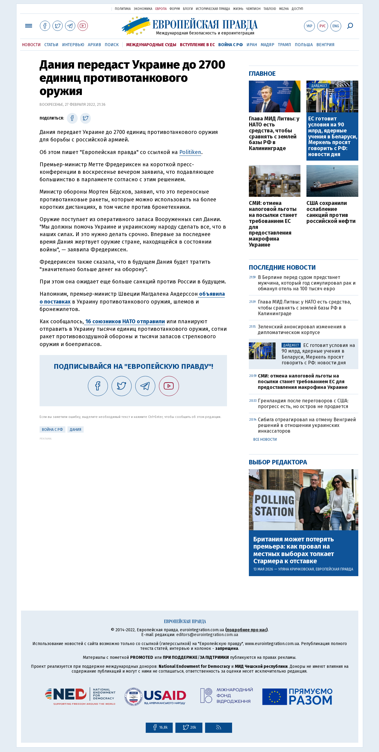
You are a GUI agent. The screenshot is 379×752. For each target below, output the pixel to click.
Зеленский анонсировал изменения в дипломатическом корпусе (302, 329)
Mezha (284, 9)
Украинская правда (92, 8)
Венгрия (325, 44)
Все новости (265, 439)
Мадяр (267, 44)
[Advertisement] (133, 482)
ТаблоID (270, 9)
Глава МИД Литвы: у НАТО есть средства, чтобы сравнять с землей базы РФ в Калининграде (274, 134)
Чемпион (253, 9)
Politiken (190, 152)
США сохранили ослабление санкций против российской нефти (331, 212)
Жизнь (238, 9)
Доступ (297, 9)
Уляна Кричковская (296, 569)
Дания (75, 430)
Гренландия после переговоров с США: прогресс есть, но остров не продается (303, 403)
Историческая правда (213, 9)
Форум (175, 9)
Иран (251, 44)
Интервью (73, 44)
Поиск (112, 44)
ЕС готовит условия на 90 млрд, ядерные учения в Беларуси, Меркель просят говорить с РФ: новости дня (332, 137)
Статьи (51, 44)
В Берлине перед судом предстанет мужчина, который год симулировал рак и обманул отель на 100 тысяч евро (307, 283)
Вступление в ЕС (197, 44)
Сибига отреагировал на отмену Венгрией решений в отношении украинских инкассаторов (307, 425)
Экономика (143, 9)
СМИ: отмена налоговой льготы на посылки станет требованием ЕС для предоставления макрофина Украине (273, 224)
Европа (161, 9)
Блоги (188, 9)
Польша (304, 44)
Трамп (284, 44)
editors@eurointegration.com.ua (207, 634)
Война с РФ (230, 44)
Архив (94, 44)
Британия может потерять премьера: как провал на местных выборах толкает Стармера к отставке (293, 550)
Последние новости (282, 267)
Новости (31, 44)
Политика (123, 9)
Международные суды (151, 44)
